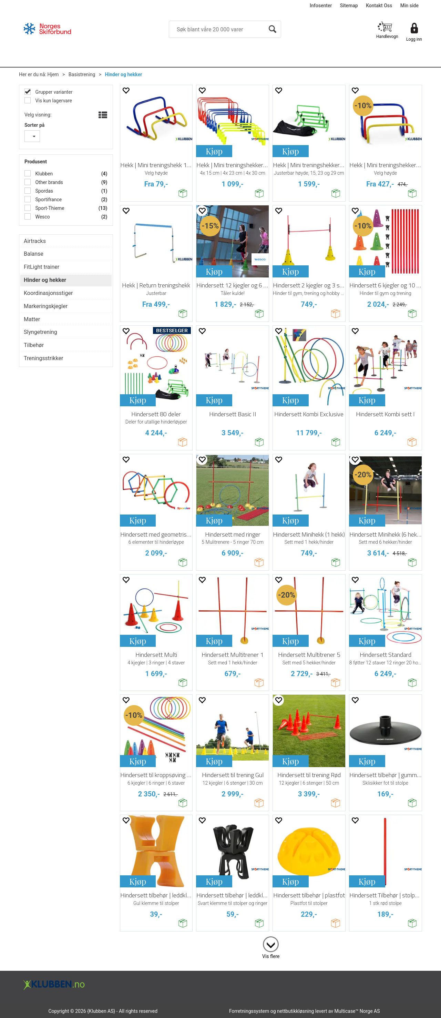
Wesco (42, 217)
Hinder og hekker (123, 74)
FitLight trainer (41, 267)
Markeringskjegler (46, 306)
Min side (409, 5)
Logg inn (414, 39)
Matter (32, 319)
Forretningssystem (249, 1011)
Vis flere (270, 956)
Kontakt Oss (379, 5)
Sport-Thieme (49, 208)
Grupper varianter (53, 92)
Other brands (48, 182)
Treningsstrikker (43, 358)
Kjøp (214, 150)
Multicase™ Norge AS (357, 1011)
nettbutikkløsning (295, 1011)
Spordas (43, 191)
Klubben (43, 173)
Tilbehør (34, 345)
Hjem (53, 74)
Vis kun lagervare (53, 100)
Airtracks (35, 241)
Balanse (33, 254)
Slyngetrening (40, 332)
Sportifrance (48, 199)
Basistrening (82, 74)
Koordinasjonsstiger (48, 293)
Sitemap (349, 5)
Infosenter (321, 5)
